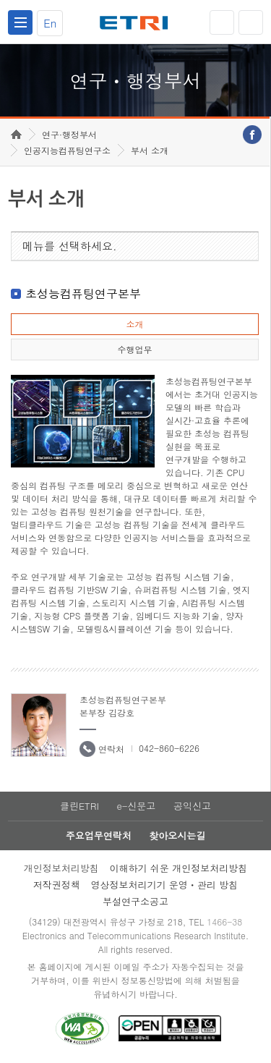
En (49, 22)
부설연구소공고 (135, 901)
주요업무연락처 (99, 835)
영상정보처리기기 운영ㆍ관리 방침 (164, 885)
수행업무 (134, 349)
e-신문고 (135, 806)
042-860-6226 (169, 748)
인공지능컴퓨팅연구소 (67, 150)
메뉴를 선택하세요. (69, 245)
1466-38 (224, 921)
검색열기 (250, 22)
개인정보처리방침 (61, 868)
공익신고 (192, 806)
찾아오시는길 (177, 835)
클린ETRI (79, 806)
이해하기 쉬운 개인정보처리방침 (179, 868)
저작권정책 (56, 885)
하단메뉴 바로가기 (0, 0)
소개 (134, 324)
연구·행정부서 (69, 134)
